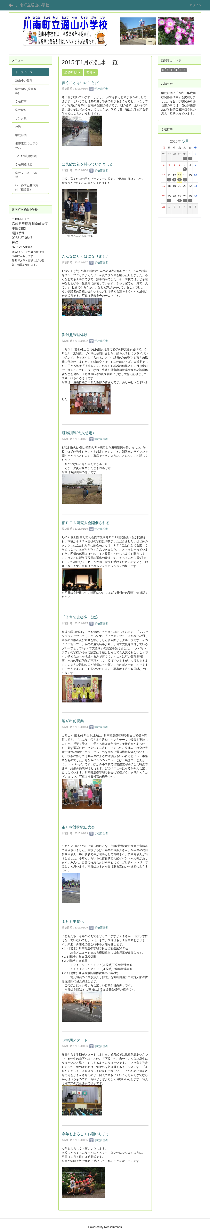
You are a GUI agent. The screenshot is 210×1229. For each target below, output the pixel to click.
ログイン (195, 5)
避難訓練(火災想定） (79, 433)
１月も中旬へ (73, 921)
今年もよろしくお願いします (86, 1134)
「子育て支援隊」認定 (80, 617)
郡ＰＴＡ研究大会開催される (86, 523)
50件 (90, 72)
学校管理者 (98, 88)
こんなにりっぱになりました (86, 256)
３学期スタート (75, 1040)
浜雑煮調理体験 (75, 335)
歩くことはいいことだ (80, 83)
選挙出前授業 (73, 721)
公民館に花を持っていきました (87, 164)
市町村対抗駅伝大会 (78, 827)
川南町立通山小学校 (32, 5)
